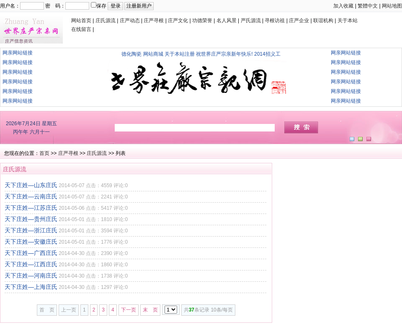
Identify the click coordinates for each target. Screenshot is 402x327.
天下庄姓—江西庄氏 (31, 264)
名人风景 (226, 20)
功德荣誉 (202, 20)
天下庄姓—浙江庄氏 (31, 230)
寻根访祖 (275, 20)
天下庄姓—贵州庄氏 (31, 219)
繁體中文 (368, 6)
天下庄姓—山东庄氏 (31, 185)
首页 (44, 153)
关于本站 (348, 20)
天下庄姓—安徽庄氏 (31, 241)
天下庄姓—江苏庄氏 (31, 207)
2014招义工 (267, 54)
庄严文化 (178, 20)
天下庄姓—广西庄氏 (31, 253)
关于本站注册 (180, 54)
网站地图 (392, 6)
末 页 (150, 310)
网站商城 (153, 54)
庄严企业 (299, 20)
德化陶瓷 (131, 54)
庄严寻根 (154, 20)
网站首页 (81, 20)
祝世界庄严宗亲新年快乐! (224, 54)
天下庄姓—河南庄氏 (31, 275)
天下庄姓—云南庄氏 (31, 196)
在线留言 (81, 29)
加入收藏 (343, 6)
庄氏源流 (105, 20)
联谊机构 (323, 20)
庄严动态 (130, 20)
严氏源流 (251, 20)
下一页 (128, 310)
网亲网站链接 (18, 53)
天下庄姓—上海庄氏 (31, 286)
